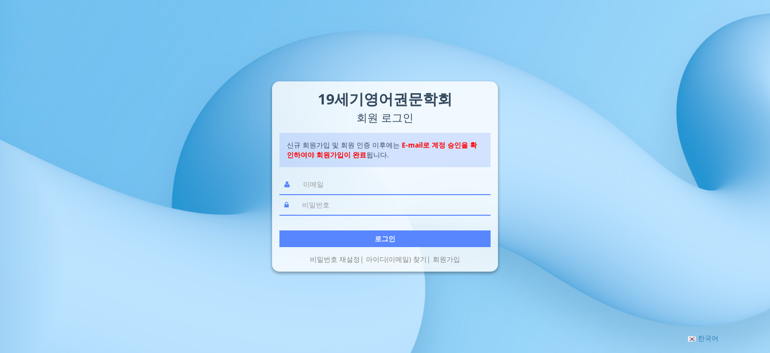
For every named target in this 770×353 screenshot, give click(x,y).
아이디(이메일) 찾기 (396, 259)
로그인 (385, 238)
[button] (703, 338)
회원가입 (446, 259)
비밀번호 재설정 (335, 259)
